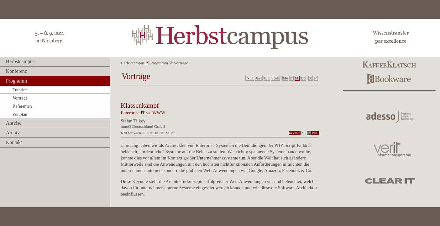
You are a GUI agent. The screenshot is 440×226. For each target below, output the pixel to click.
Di (291, 78)
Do (303, 78)
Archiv (13, 132)
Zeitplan (20, 114)
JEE (267, 78)
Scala (275, 78)
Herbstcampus (20, 61)
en (315, 78)
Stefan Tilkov (133, 120)
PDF (315, 133)
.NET (250, 78)
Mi (297, 78)
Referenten (22, 106)
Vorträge (20, 98)
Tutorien (20, 90)
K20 (124, 133)
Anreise (14, 123)
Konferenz (16, 71)
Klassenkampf (140, 105)
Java (258, 78)
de (310, 78)
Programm (16, 80)
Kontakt (14, 142)
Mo (285, 78)
